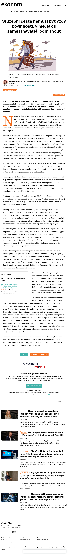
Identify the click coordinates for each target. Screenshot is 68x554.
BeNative (64, 12)
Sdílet (25, 354)
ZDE (49, 394)
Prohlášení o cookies (42, 536)
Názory (16, 11)
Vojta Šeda (15, 77)
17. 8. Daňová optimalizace (9, 286)
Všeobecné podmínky (24, 539)
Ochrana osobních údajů (43, 539)
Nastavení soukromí (42, 537)
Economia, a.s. (17, 525)
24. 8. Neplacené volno (8, 288)
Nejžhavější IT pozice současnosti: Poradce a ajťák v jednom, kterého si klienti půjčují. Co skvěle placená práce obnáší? (43, 497)
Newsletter (22, 537)
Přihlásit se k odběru (34, 385)
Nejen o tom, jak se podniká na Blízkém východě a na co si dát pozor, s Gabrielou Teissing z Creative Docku (39, 414)
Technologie (38, 11)
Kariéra (21, 536)
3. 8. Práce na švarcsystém (9, 284)
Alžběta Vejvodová (15, 81)
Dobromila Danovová (20, 542)
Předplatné (4, 539)
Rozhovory (29, 11)
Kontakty (3, 536)
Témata (22, 11)
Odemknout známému (40, 354)
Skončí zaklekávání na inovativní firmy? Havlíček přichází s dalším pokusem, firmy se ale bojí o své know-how (41, 454)
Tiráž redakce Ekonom (7, 537)
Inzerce (3, 542)
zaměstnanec (11, 94)
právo (4, 94)
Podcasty (46, 11)
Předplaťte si (45, 5)
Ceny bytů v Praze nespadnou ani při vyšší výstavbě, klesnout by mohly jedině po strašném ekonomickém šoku (42, 475)
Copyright (4, 525)
